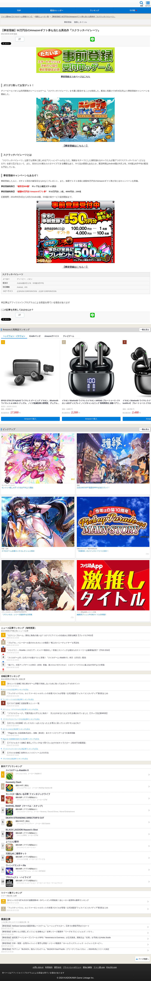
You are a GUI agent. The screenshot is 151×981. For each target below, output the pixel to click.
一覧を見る (144, 330)
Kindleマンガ (34, 336)
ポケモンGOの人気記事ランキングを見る (16, 729)
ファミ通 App (10, 4)
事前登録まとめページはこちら (75, 77)
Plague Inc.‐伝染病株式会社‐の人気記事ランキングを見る (21, 739)
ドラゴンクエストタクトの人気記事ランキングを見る (20, 749)
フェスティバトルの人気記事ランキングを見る (18, 699)
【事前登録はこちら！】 (75, 146)
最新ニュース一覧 (42, 17)
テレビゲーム (68, 336)
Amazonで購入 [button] (30, 419)
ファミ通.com (99, 967)
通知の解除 (87, 967)
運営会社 (57, 967)
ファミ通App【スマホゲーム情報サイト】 (17, 17)
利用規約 (49, 967)
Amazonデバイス (52, 336)
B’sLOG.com (111, 967)
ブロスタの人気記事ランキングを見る (15, 759)
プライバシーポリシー (72, 967)
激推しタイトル (80, 22)
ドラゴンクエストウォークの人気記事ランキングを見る (21, 719)
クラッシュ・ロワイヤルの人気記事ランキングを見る (20, 709)
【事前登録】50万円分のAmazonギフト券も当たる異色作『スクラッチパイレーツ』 (83, 17)
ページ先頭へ (143, 959)
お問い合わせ (38, 967)
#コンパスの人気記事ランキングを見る (15, 689)
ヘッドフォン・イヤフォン (14, 336)
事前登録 (67, 22)
